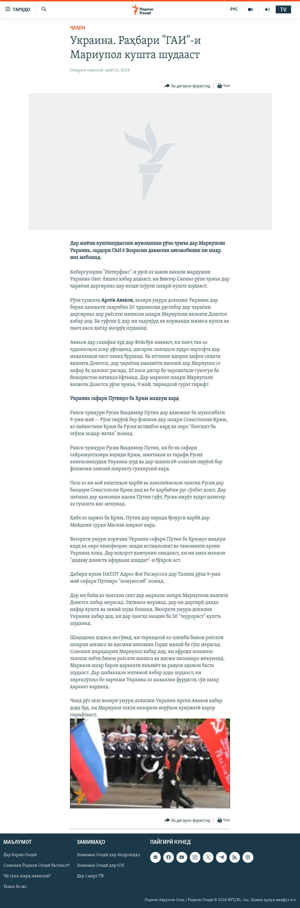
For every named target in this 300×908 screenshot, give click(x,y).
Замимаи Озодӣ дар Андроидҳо (108, 855)
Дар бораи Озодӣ (20, 855)
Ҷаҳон (77, 28)
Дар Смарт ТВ (90, 876)
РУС (234, 9)
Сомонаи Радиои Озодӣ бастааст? (36, 866)
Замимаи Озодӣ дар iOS (100, 866)
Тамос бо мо (15, 887)
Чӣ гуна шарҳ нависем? (27, 876)
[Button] (187, 86)
